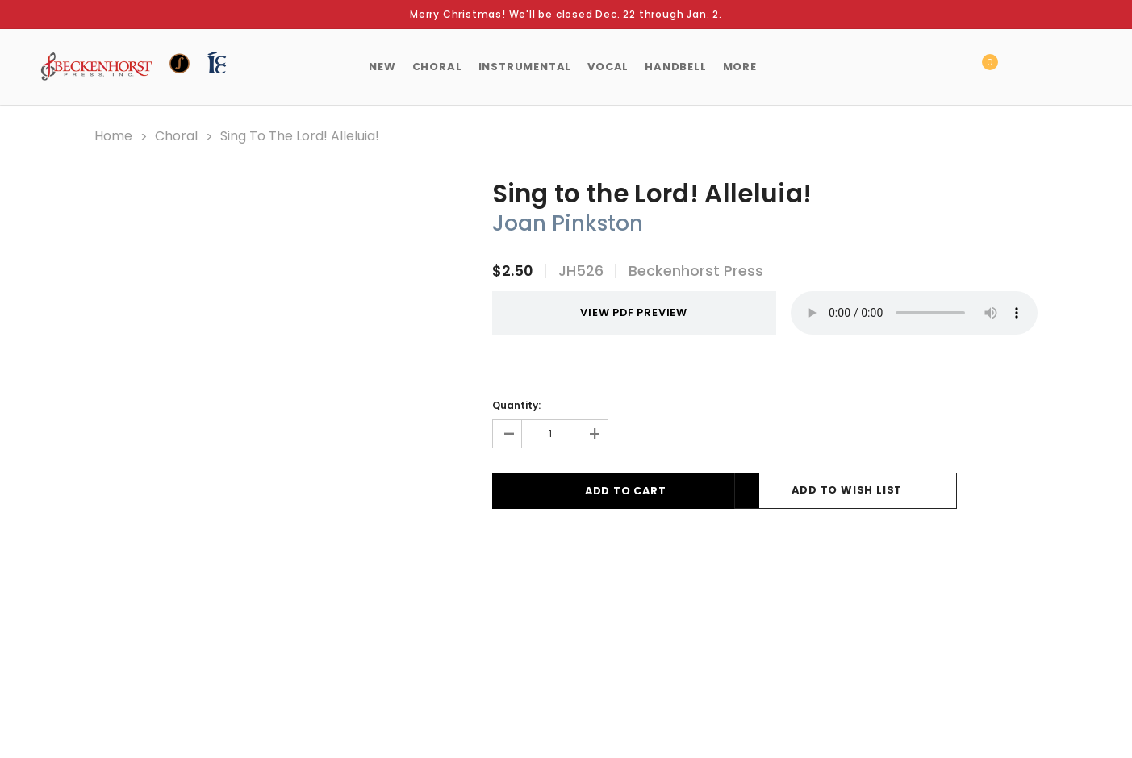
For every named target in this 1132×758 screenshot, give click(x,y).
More (740, 66)
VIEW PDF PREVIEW (618, 312)
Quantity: (516, 404)
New (382, 66)
